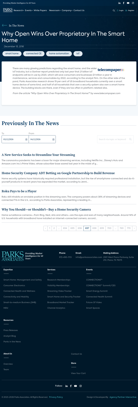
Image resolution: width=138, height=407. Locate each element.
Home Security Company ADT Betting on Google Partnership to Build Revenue (58, 173)
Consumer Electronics (14, 286)
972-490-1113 (65, 257)
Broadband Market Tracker (60, 302)
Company (66, 11)
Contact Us (78, 11)
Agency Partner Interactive (123, 397)
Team (6, 370)
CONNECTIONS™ (94, 280)
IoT (78, 54)
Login (120, 10)
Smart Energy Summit (97, 291)
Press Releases (11, 330)
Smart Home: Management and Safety (23, 280)
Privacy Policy (56, 397)
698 (94, 228)
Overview (8, 364)
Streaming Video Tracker (59, 291)
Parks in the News (12, 342)
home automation (59, 54)
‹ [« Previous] (45, 228)
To (3, 134)
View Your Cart (78, 373)
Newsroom (54, 11)
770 (129, 228)
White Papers (40, 11)
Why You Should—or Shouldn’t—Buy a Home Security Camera (46, 209)
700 (109, 228)
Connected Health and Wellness (19, 291)
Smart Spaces (93, 308)
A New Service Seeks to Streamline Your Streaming (38, 154)
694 (65, 228)
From (31, 134)
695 (72, 228)
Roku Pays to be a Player (19, 191)
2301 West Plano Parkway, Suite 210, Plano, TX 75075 (118, 258)
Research (18, 11)
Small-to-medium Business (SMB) (20, 302)
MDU (6, 308)
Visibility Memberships (58, 286)
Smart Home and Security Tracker (63, 297)
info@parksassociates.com (88, 257)
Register (129, 10)
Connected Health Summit (99, 297)
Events (28, 11)
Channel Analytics (56, 308)
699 (102, 228)
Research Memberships (58, 280)
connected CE (34, 54)
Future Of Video (94, 302)
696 (80, 228)
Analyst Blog (10, 336)
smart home (12, 54)
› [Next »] (134, 228)
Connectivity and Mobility (16, 297)
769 (122, 228)
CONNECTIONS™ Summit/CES (100, 286)
